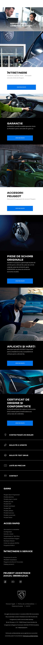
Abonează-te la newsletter (11, 529)
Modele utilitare (8, 511)
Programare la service (10, 557)
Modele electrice (9, 497)
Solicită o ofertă (8, 534)
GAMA (7, 488)
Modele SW (7, 508)
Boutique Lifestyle (9, 541)
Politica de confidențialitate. (30, 636)
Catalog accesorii (9, 564)
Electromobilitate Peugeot (11, 538)
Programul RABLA (9, 545)
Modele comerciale (9, 515)
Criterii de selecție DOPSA (11, 543)
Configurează (8, 532)
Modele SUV (7, 504)
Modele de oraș (8, 501)
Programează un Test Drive (11, 536)
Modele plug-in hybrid (10, 499)
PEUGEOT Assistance (10, 560)
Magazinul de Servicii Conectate (13, 562)
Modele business (9, 513)
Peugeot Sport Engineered (11, 495)
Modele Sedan (8, 517)
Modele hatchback (9, 506)
